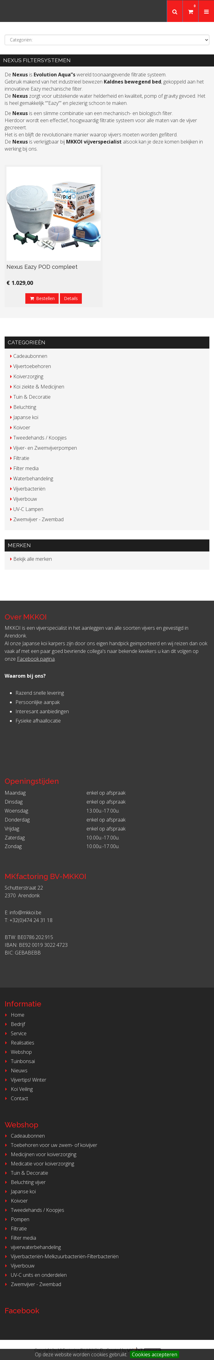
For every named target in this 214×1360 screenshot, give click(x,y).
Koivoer (15, 1200)
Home (13, 1014)
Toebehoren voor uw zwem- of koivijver (50, 1145)
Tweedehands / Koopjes (33, 1210)
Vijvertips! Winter (24, 1079)
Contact (15, 1098)
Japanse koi (19, 1191)
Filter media (19, 1237)
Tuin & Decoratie (25, 1172)
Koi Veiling (18, 1089)
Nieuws (15, 1070)
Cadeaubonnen (24, 1135)
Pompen (16, 1219)
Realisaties (18, 1042)
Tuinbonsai (19, 1061)
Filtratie (15, 1228)
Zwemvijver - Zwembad (32, 1284)
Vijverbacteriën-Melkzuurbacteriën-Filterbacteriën (61, 1256)
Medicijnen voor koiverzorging (39, 1154)
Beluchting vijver (24, 1182)
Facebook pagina (36, 658)
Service (15, 1033)
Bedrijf (14, 1024)
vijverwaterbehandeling (32, 1247)
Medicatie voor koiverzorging (38, 1163)
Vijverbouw (19, 1265)
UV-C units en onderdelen (35, 1275)
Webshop (17, 1052)
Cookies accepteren (154, 1354)
